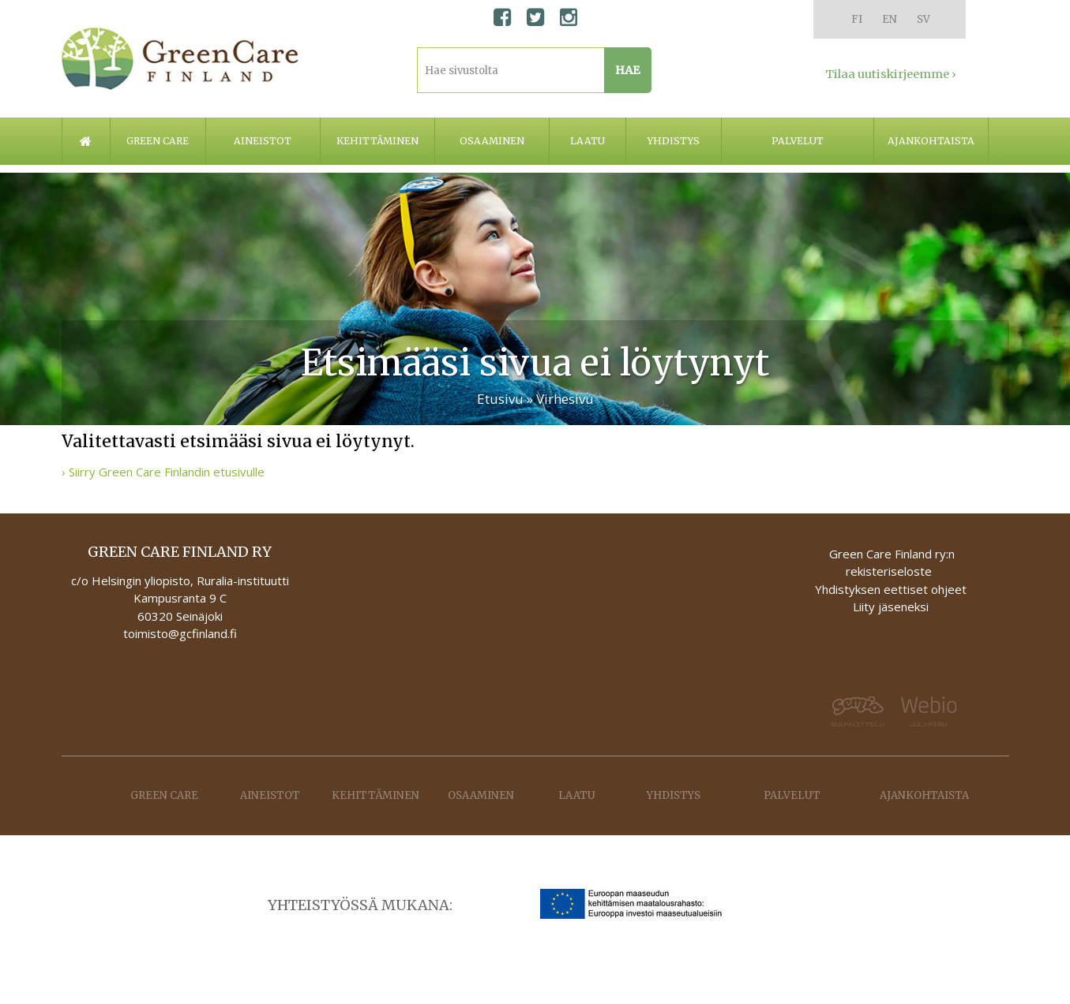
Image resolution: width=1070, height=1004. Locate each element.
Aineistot (262, 141)
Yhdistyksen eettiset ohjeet (891, 589)
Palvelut (798, 141)
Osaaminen (492, 141)
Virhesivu (565, 399)
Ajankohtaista (931, 141)
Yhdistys (673, 141)
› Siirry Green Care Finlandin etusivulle (163, 472)
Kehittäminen (377, 141)
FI (856, 19)
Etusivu (500, 399)
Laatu (587, 141)
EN (889, 19)
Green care (157, 141)
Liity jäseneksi (891, 606)
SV (923, 19)
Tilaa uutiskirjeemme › (890, 74)
